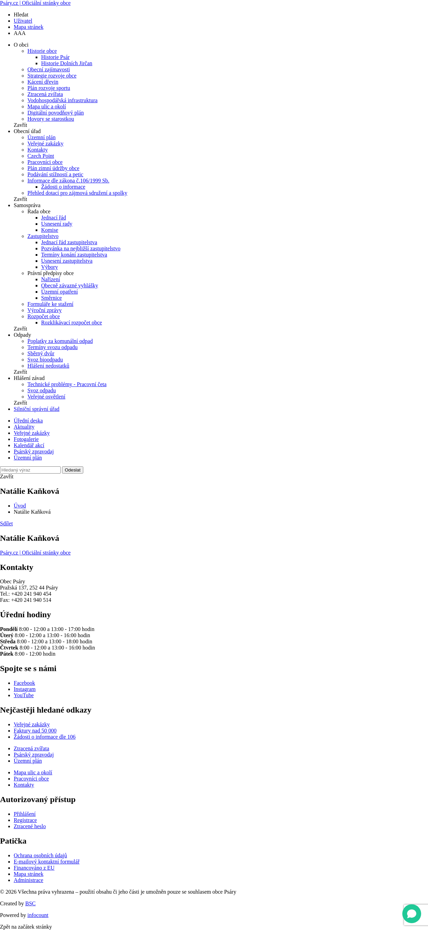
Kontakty (37, 150)
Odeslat (73, 470)
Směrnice (51, 298)
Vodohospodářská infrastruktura (62, 100)
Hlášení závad (29, 378)
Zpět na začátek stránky (26, 927)
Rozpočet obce (43, 316)
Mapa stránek (29, 27)
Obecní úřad (27, 131)
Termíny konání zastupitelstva (74, 255)
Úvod (20, 506)
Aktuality (24, 427)
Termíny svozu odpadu (52, 347)
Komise (49, 230)
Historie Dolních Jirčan (66, 63)
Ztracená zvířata (45, 94)
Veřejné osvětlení (46, 397)
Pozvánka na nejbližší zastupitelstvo (81, 248)
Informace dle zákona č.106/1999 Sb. (68, 180)
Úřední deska (28, 421)
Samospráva (27, 205)
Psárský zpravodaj (34, 451)
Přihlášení (25, 814)
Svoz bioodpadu (45, 359)
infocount (37, 915)
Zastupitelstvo (43, 236)
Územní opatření (59, 292)
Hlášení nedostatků (48, 366)
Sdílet (6, 523)
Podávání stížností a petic (55, 174)
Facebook (24, 683)
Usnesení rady (56, 224)
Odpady (22, 335)
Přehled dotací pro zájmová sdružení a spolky (77, 193)
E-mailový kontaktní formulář (47, 862)
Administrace (28, 880)
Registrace (25, 820)
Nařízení (50, 279)
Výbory (49, 267)
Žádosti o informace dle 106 (44, 737)
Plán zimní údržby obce (53, 168)
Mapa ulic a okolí (46, 106)
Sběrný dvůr (40, 353)
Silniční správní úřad (36, 409)
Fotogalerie (26, 439)
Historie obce (42, 51)
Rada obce (38, 211)
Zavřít (20, 125)
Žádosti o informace (63, 187)
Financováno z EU (34, 868)
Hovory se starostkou (50, 119)
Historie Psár (55, 57)
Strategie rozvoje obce (51, 76)
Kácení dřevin (42, 82)
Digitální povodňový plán (55, 113)
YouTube (24, 695)
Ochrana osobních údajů (40, 855)
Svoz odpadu (41, 390)
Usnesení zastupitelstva (67, 261)
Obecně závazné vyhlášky (69, 285)
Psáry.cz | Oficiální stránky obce (35, 3)
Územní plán (41, 137)
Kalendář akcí (29, 445)
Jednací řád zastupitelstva (69, 242)
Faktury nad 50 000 (35, 731)
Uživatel (23, 21)
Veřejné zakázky (45, 143)
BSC (30, 903)
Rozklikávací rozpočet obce (71, 322)
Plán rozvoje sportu (48, 88)
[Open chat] (411, 913)
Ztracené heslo (30, 826)
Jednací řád (53, 217)
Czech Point (40, 156)
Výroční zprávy (44, 310)
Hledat (21, 14)
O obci (21, 45)
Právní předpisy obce (50, 273)
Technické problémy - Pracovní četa (67, 384)
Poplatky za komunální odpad (60, 341)
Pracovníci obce (45, 162)
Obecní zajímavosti (48, 69)
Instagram (25, 689)
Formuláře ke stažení (50, 304)
